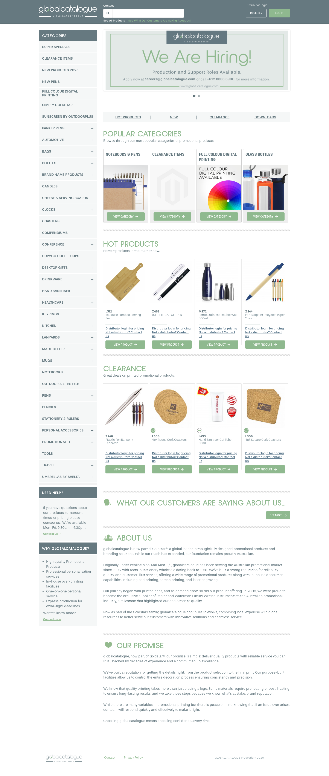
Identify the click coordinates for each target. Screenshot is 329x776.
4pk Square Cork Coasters (263, 440)
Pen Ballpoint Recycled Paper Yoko (265, 316)
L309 (249, 436)
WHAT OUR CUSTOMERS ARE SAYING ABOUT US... (201, 502)
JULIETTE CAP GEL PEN (167, 315)
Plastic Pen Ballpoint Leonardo (119, 441)
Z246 (109, 436)
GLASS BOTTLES (259, 155)
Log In (279, 13)
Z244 (249, 311)
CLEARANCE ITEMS (168, 155)
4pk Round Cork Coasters (169, 440)
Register (256, 13)
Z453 (155, 311)
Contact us (52, 533)
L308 (156, 436)
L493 (202, 436)
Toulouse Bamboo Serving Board (123, 316)
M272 (203, 311)
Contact (108, 5)
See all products (114, 20)
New (174, 117)
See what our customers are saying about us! (159, 20)
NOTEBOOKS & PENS (123, 155)
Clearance (219, 117)
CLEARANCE (124, 368)
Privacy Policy (133, 757)
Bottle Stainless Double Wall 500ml (218, 316)
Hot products (128, 117)
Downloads (265, 117)
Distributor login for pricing (124, 328)
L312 (108, 311)
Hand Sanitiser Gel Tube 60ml (215, 441)
